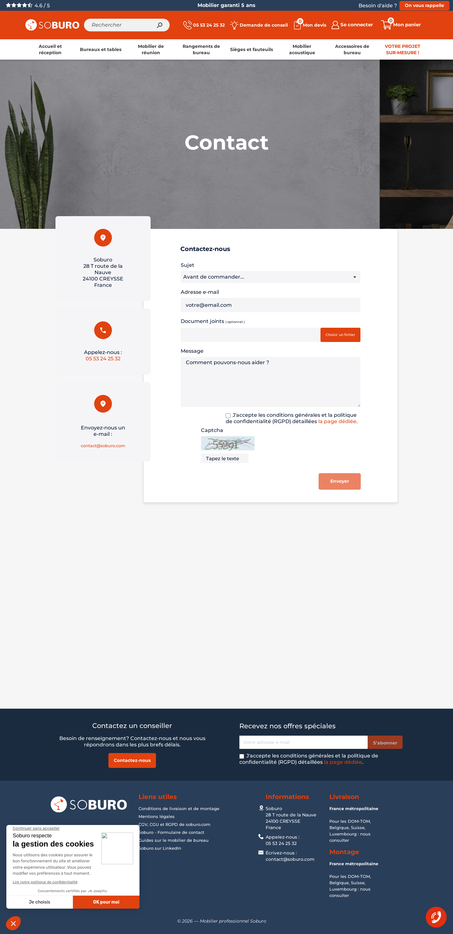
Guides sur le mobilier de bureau (174, 840)
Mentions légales (157, 816)
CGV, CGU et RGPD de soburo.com (174, 824)
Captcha (212, 430)
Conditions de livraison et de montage (179, 808)
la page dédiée (337, 421)
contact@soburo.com (103, 445)
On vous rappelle (424, 5)
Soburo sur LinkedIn (160, 848)
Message (192, 351)
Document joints (213, 321)
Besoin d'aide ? (378, 6)
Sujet (187, 265)
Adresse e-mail (200, 292)
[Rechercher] (127, 25)
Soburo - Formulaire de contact (171, 832)
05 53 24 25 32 (103, 359)
